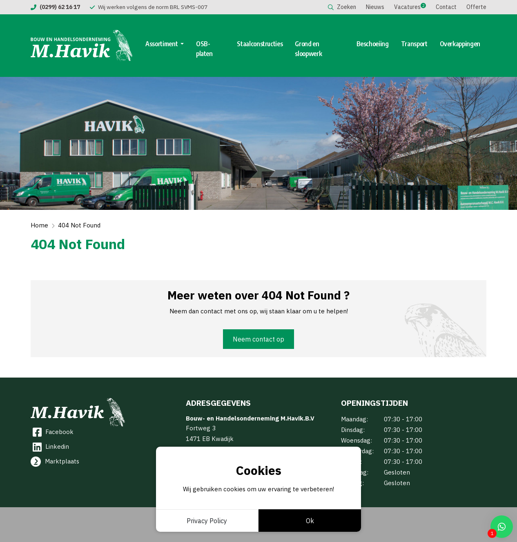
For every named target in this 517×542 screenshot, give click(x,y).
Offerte (476, 7)
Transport (414, 44)
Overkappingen (460, 44)
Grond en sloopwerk (308, 49)
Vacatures (407, 7)
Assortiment (162, 44)
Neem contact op (258, 339)
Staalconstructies (260, 44)
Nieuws (375, 7)
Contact (446, 7)
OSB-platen (204, 49)
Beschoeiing (373, 44)
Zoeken (342, 7)
